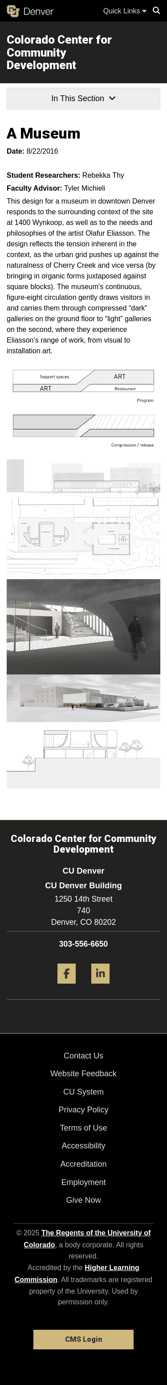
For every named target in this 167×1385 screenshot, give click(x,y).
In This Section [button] (83, 98)
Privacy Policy (83, 1109)
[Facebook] (66, 987)
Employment (83, 1182)
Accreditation (83, 1164)
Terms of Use (83, 1128)
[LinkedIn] (100, 987)
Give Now (83, 1200)
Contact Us (83, 1055)
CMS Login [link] (83, 1339)
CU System (83, 1091)
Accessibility (83, 1145)
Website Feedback (83, 1073)
